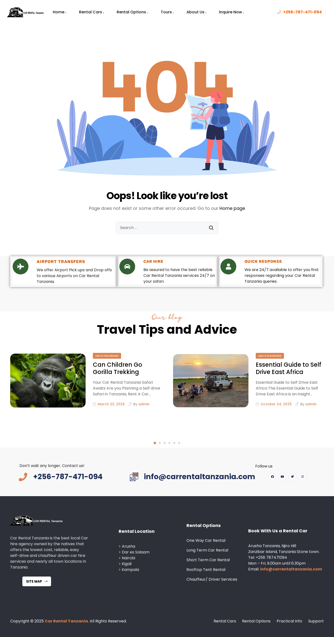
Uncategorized (107, 356)
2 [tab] (160, 443)
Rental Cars (90, 12)
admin (143, 404)
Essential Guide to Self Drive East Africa (288, 368)
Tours (166, 12)
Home (58, 12)
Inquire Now (230, 12)
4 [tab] (169, 443)
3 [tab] (165, 443)
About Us (195, 12)
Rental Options (131, 12)
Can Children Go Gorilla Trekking (117, 368)
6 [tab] (179, 443)
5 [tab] (174, 443)
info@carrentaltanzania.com (291, 569)
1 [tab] (155, 443)
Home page (232, 208)
